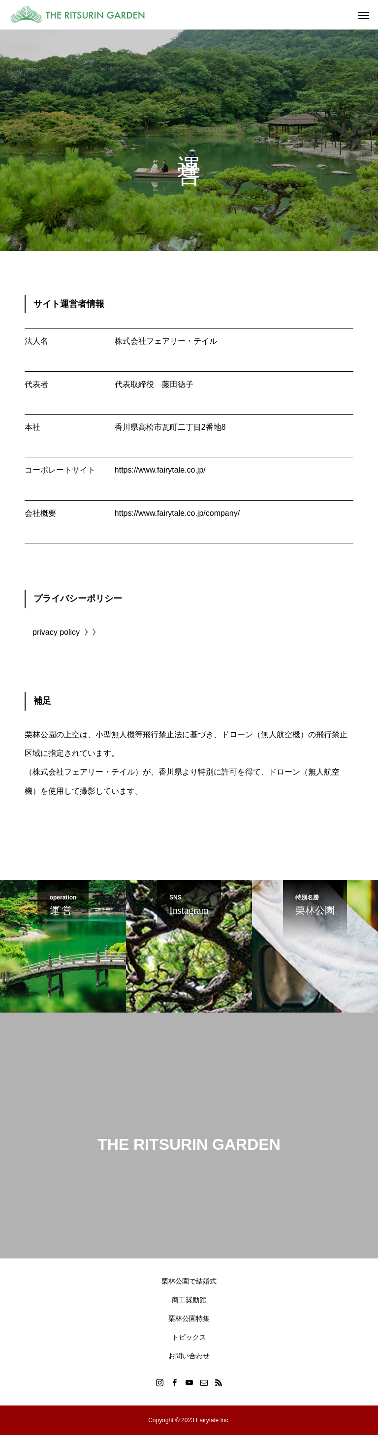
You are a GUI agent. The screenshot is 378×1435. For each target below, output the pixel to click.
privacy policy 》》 (66, 632)
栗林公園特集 (189, 1318)
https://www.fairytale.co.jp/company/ (177, 513)
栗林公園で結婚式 (189, 1281)
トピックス (189, 1337)
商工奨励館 (189, 1300)
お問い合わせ (189, 1356)
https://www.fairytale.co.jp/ (160, 470)
